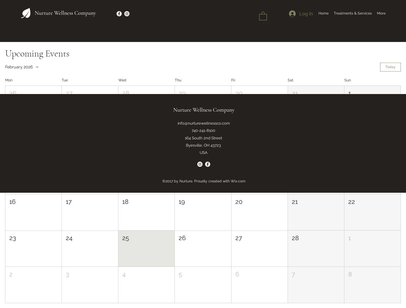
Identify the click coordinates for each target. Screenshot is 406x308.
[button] (263, 15)
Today (390, 67)
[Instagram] (126, 13)
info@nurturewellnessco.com (204, 123)
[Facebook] (119, 13)
